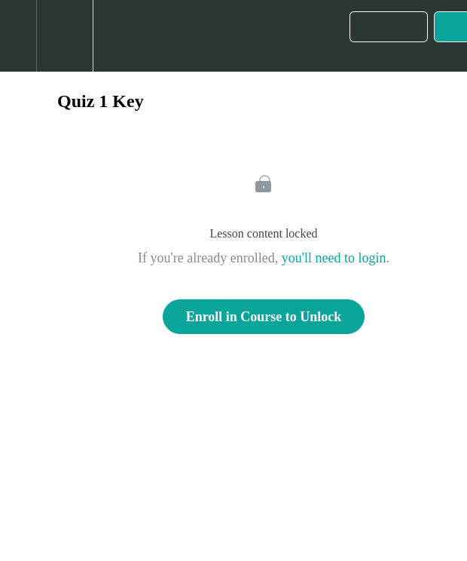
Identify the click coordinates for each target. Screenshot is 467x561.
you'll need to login (334, 257)
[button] (18, 36)
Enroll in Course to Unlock (264, 316)
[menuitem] (64, 36)
